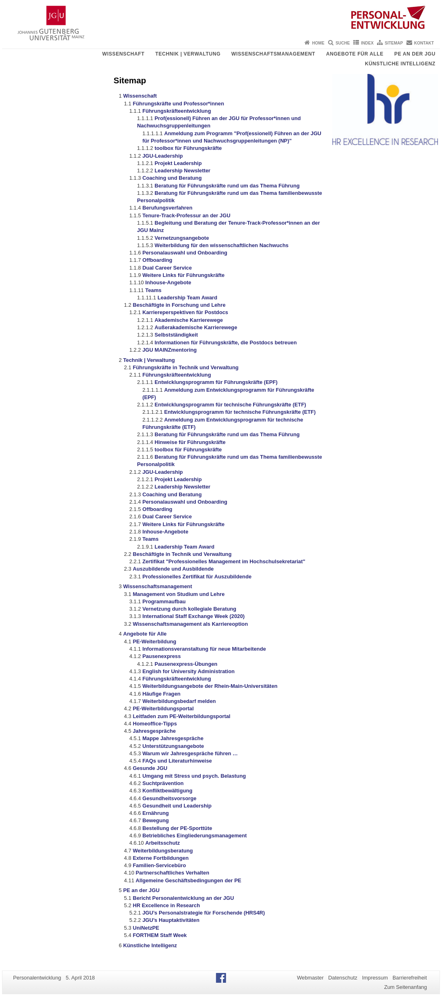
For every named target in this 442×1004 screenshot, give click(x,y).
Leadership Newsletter (183, 170)
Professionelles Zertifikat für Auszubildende (196, 576)
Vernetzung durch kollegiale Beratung (189, 609)
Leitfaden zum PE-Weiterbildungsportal (182, 716)
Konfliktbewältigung (167, 791)
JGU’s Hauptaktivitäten (171, 920)
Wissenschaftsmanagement (273, 54)
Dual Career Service (167, 268)
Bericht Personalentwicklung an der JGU (183, 898)
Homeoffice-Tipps (155, 724)
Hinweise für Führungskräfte (190, 442)
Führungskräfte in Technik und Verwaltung (186, 367)
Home (318, 43)
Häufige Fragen (161, 694)
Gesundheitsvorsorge (169, 798)
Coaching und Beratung (172, 178)
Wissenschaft (123, 54)
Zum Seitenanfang (405, 987)
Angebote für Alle (354, 54)
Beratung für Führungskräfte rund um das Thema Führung (227, 186)
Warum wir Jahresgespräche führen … (190, 753)
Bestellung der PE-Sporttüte (177, 828)
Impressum (375, 978)
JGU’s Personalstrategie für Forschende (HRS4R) (203, 913)
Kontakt (424, 43)
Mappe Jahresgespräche (172, 738)
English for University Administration (188, 671)
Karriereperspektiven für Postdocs (185, 312)
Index (367, 43)
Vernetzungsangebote (182, 238)
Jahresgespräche (154, 731)
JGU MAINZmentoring (169, 350)
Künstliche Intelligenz (400, 64)
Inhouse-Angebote (168, 282)
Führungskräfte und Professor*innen (178, 103)
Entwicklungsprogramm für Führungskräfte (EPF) (216, 382)
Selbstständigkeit (176, 335)
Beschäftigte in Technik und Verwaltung (182, 554)
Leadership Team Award (187, 298)
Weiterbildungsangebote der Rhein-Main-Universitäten (209, 686)
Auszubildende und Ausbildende (173, 569)
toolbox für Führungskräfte (188, 148)
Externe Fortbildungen (161, 858)
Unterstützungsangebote (173, 746)
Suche (343, 43)
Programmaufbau (164, 601)
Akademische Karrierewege (189, 320)
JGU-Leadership (162, 156)
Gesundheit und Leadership (176, 806)
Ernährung (155, 813)
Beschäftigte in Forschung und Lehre (179, 305)
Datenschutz (342, 978)
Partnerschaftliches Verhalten (172, 873)
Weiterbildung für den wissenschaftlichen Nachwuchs (222, 245)
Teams (153, 290)
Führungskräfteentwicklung (176, 111)
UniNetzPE (146, 928)
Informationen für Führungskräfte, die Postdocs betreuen (226, 342)
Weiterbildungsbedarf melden (179, 701)
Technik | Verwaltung (188, 54)
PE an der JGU (414, 54)
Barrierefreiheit (410, 978)
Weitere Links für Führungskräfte (183, 275)
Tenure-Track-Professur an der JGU (186, 215)
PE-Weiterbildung (154, 641)
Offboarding (157, 260)
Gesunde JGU (150, 768)
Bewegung (155, 820)
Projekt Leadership (178, 163)
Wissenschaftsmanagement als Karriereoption (190, 624)
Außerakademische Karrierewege (196, 327)
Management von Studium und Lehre (179, 594)
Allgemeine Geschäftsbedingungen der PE (188, 880)
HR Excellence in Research (166, 905)
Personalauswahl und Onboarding (184, 253)
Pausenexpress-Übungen (186, 664)
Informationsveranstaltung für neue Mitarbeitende (204, 649)
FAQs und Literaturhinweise (177, 761)
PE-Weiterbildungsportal (163, 708)
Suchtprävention (163, 783)
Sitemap (394, 43)
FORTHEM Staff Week (160, 935)
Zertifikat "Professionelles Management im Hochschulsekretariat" (223, 561)
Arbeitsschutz (162, 843)
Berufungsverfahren (167, 208)
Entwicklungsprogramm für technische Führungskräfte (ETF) (230, 405)
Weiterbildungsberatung (163, 851)
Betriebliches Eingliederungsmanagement (194, 835)
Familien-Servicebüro (159, 865)
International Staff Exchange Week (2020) (193, 616)
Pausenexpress (161, 656)
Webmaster (310, 978)
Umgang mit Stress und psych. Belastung (194, 776)
